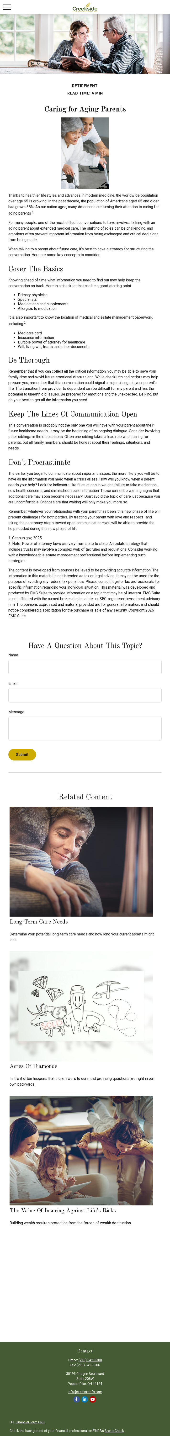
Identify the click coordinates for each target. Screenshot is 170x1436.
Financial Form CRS (30, 1422)
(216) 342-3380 (90, 1360)
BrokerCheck (114, 1431)
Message (16, 712)
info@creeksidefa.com (85, 1392)
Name (13, 655)
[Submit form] (22, 754)
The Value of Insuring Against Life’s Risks (63, 1211)
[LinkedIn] (84, 1399)
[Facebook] (76, 1399)
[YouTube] (93, 1399)
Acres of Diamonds (33, 1066)
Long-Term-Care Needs (39, 922)
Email (12, 683)
